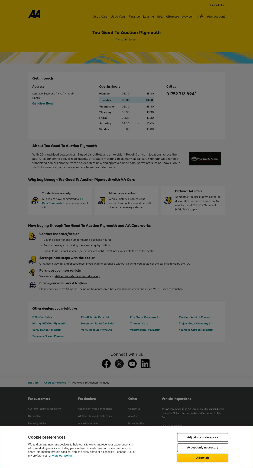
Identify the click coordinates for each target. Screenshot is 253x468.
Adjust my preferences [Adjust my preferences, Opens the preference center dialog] (202, 437)
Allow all (202, 458)
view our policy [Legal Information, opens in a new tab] (62, 455)
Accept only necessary (202, 447)
